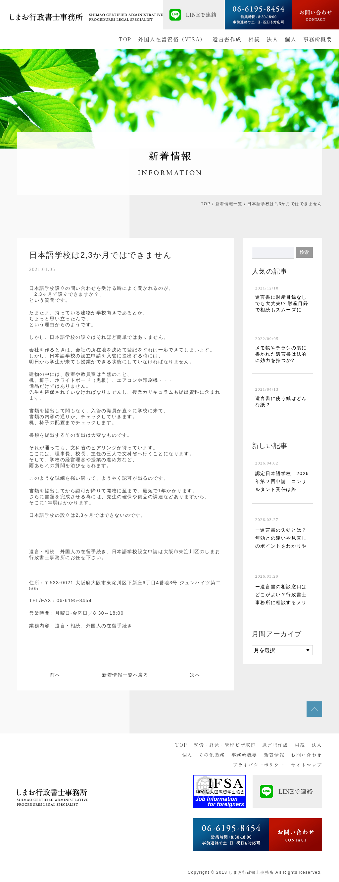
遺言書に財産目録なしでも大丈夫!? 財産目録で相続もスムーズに (282, 303)
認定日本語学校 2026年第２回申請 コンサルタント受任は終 (282, 481)
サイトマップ (306, 765)
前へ (55, 675)
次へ (195, 675)
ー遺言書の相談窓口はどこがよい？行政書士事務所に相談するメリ (281, 594)
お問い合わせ (306, 755)
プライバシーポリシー (258, 765)
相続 (254, 39)
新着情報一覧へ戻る (125, 675)
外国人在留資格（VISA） (172, 39)
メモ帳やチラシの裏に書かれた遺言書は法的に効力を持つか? (281, 354)
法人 (272, 39)
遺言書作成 (227, 39)
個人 (290, 39)
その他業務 (212, 755)
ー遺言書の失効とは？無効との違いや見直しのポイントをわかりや (281, 538)
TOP (125, 39)
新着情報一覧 (229, 203)
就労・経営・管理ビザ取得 (225, 745)
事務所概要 (317, 39)
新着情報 (274, 755)
